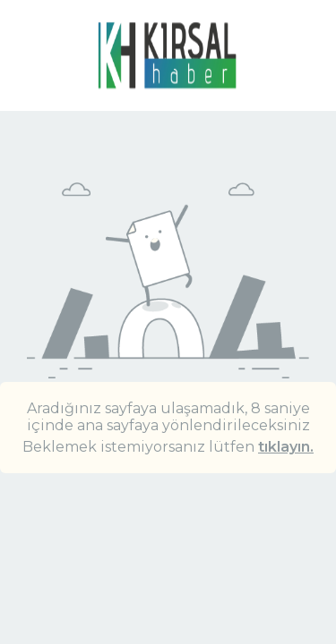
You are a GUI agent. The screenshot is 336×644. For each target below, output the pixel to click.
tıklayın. (286, 446)
